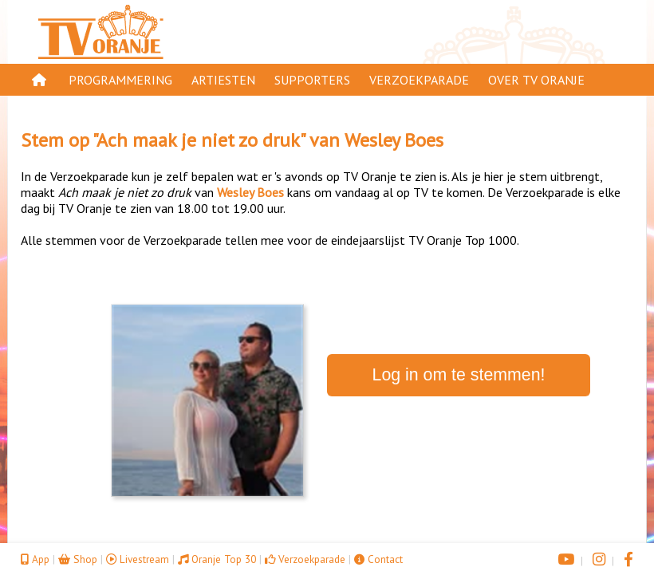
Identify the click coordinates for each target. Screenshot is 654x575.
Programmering (120, 80)
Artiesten (223, 80)
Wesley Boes (394, 140)
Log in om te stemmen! (459, 374)
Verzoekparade (419, 80)
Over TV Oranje (536, 80)
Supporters (312, 80)
